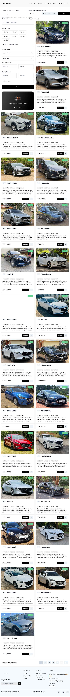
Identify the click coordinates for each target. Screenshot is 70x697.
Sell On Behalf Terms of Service (40, 679)
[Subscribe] (19, 684)
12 (66, 663)
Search (18, 87)
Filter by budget (6, 28)
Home (4, 10)
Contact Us (52, 686)
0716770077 (52, 684)
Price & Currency (6, 71)
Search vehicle (6, 15)
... (61, 663)
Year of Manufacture (7, 62)
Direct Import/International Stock (49, 13)
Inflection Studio (41, 692)
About (25, 674)
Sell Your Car (27, 676)
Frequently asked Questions (41, 675)
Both (64, 13)
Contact (26, 679)
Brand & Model (6, 49)
